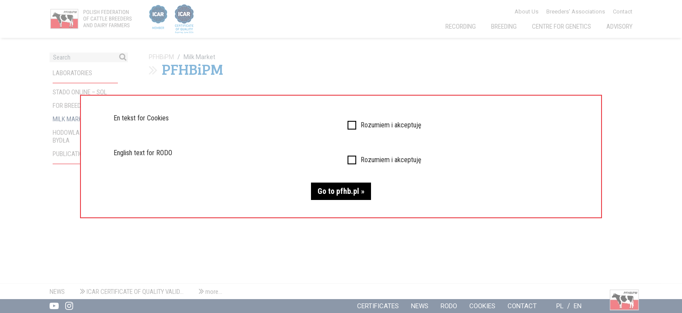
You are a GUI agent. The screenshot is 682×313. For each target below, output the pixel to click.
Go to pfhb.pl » (341, 191)
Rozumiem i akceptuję (391, 125)
